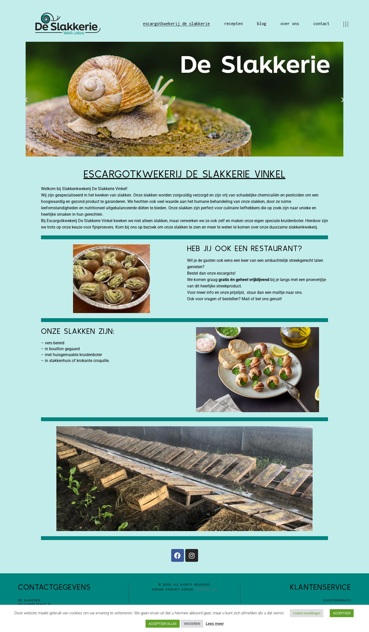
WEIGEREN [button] (192, 624)
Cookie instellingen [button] (306, 613)
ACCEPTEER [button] (342, 613)
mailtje (279, 292)
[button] (26, 100)
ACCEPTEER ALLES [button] (163, 624)
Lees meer (215, 623)
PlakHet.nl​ (206, 589)
